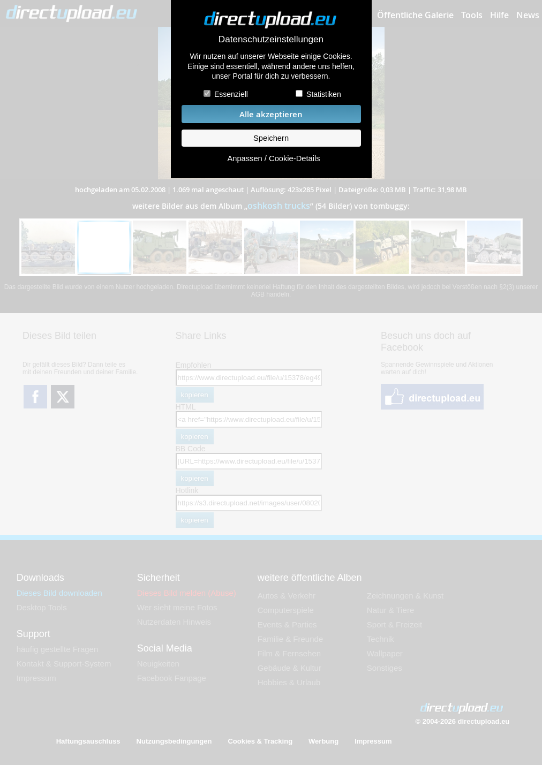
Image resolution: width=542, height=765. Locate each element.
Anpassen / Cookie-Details (273, 158)
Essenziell (231, 94)
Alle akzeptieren (271, 114)
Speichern (271, 138)
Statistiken (323, 94)
